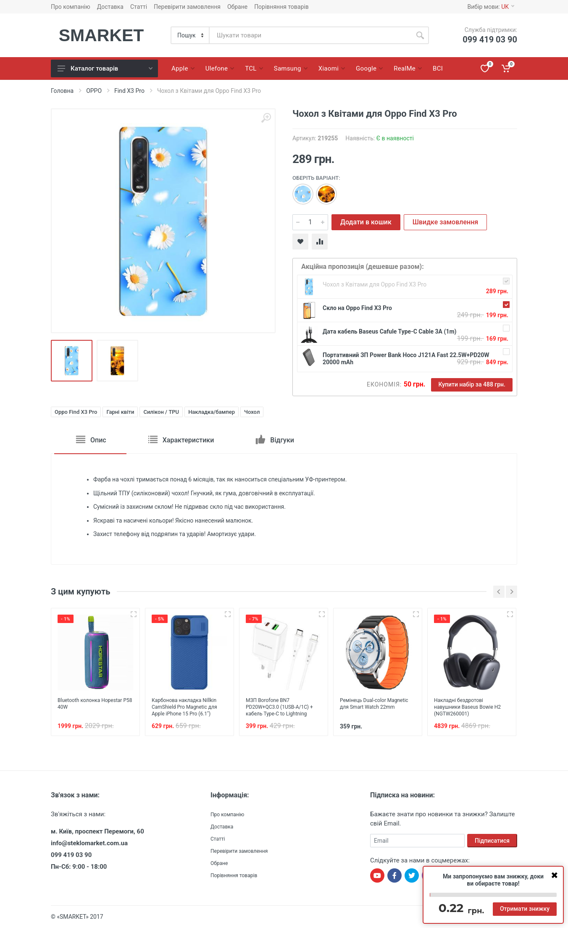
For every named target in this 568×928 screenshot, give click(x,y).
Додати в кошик (366, 222)
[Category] (190, 35)
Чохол (252, 412)
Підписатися (492, 840)
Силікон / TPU (161, 412)
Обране (237, 7)
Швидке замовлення (445, 222)
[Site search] (310, 35)
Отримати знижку (525, 908)
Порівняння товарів (281, 7)
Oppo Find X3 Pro (76, 412)
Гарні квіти (120, 412)
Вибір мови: (491, 6)
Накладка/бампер (211, 412)
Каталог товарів (105, 68)
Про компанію (70, 7)
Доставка (110, 7)
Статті (138, 7)
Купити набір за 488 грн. (471, 384)
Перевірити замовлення (187, 7)
